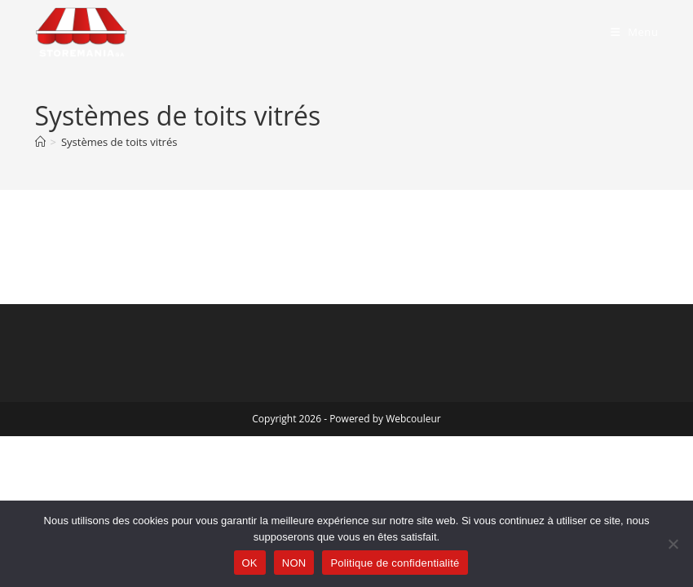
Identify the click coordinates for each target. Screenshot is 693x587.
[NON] (672, 544)
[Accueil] (40, 142)
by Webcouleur (407, 419)
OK (250, 563)
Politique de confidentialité (394, 563)
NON (294, 563)
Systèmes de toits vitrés (119, 142)
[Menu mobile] (635, 31)
